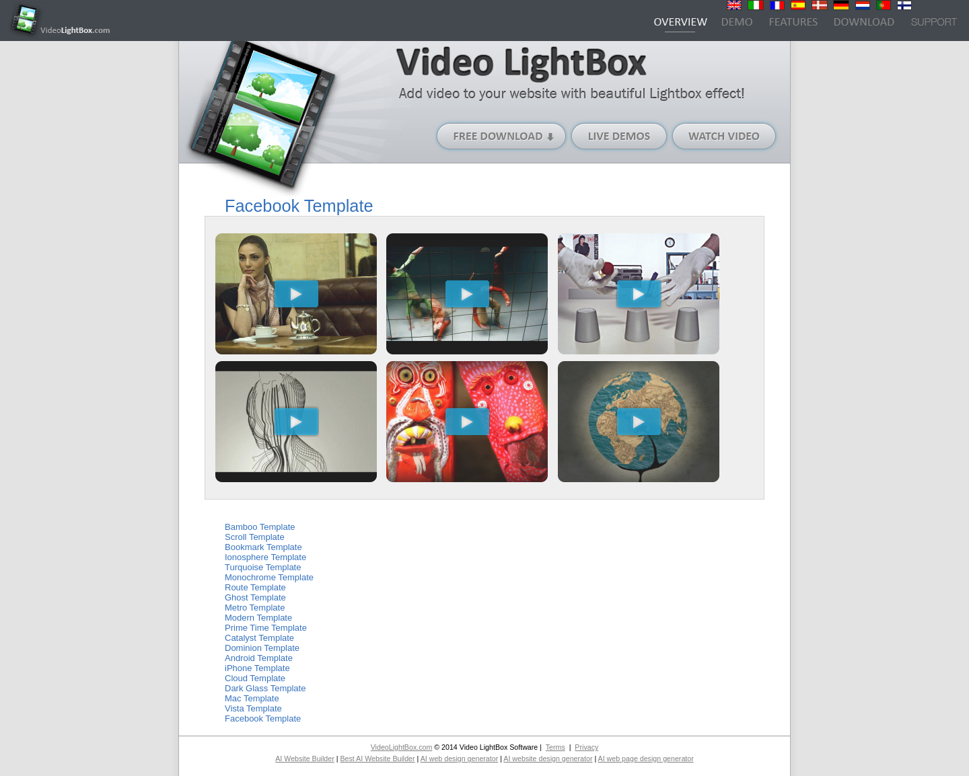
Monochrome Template (269, 577)
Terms (555, 747)
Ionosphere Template (265, 557)
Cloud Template (255, 678)
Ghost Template (255, 597)
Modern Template (258, 618)
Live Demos (619, 136)
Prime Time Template (266, 628)
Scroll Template (255, 537)
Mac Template (252, 698)
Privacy (586, 747)
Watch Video (724, 136)
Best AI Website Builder (377, 758)
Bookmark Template (263, 547)
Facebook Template (263, 718)
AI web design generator (460, 758)
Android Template (259, 658)
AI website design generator (547, 758)
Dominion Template (262, 648)
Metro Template (255, 608)
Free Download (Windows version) (502, 136)
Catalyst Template (259, 638)
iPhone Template (257, 668)
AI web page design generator (646, 758)
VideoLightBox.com (402, 747)
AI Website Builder (304, 758)
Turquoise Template (263, 567)
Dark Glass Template (265, 688)
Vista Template (253, 708)
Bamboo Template (260, 527)
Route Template (255, 587)
